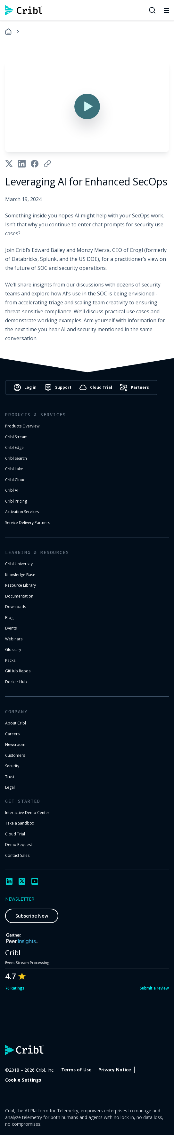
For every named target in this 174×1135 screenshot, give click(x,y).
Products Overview (22, 426)
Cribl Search (16, 458)
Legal (10, 787)
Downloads (15, 606)
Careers (12, 734)
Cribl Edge (14, 447)
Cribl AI (11, 490)
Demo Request (18, 844)
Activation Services (22, 511)
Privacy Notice (114, 1070)
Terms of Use (76, 1070)
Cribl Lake (14, 469)
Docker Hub (16, 682)
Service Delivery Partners (27, 522)
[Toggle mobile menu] (166, 10)
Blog (9, 617)
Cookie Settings (23, 1080)
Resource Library (20, 585)
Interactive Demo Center (27, 812)
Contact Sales (17, 855)
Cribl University (19, 564)
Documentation (19, 596)
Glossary (13, 649)
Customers (15, 755)
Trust (9, 776)
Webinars (13, 639)
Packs (10, 660)
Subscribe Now (31, 916)
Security (12, 766)
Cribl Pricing (16, 501)
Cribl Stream (16, 437)
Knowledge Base (20, 574)
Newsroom (15, 744)
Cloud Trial (15, 834)
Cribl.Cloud (15, 479)
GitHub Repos (17, 671)
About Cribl (15, 723)
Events (11, 628)
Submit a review (154, 988)
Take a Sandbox (19, 823)
